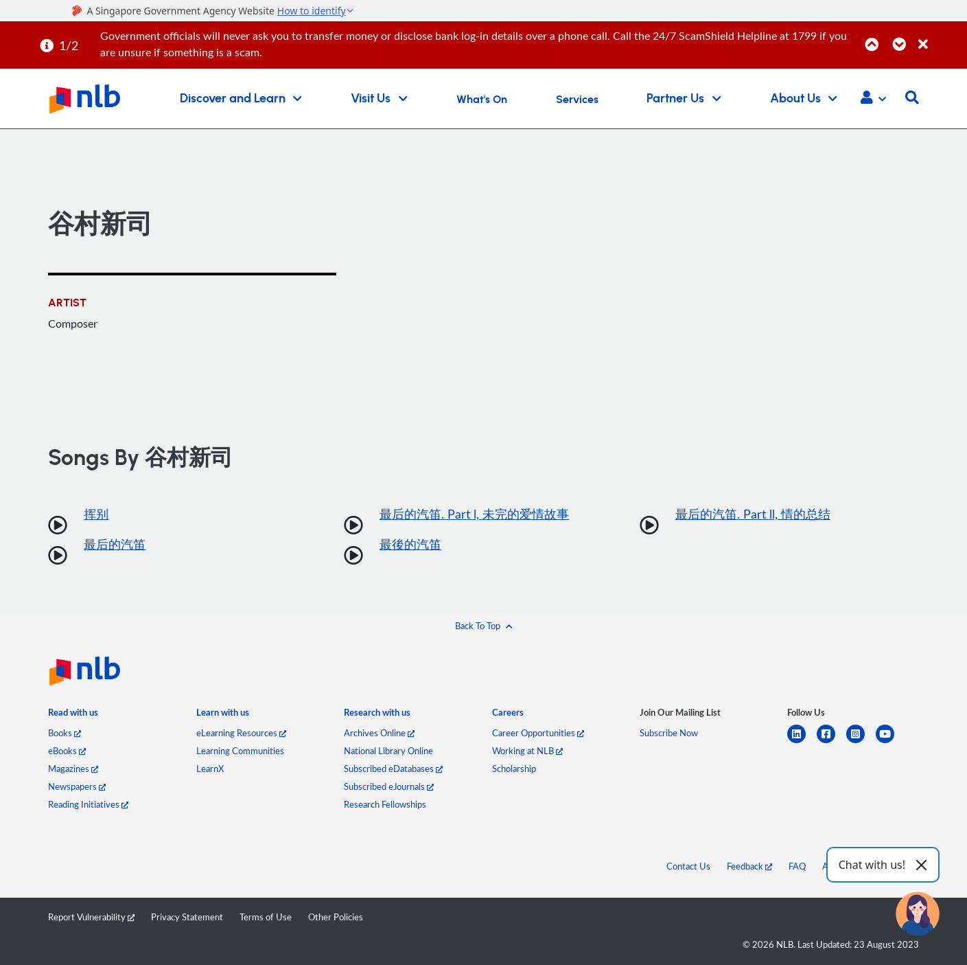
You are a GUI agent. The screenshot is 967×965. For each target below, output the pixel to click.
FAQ (797, 866)
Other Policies (335, 917)
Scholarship (514, 768)
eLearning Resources (241, 733)
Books (64, 733)
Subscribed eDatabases (393, 768)
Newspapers (77, 786)
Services (577, 99)
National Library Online (388, 751)
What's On (481, 99)
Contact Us (688, 866)
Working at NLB (527, 751)
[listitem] (73, 715)
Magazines (73, 768)
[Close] (940, 36)
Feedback (749, 866)
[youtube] (890, 742)
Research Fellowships (385, 804)
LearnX (210, 768)
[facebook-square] (831, 742)
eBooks (67, 751)
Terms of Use (266, 917)
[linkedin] (802, 742)
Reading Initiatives (88, 804)
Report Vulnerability (91, 917)
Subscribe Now (669, 733)
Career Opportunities (538, 733)
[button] (873, 99)
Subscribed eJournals (389, 786)
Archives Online (379, 733)
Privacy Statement (187, 917)
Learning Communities (240, 751)
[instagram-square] (861, 742)
